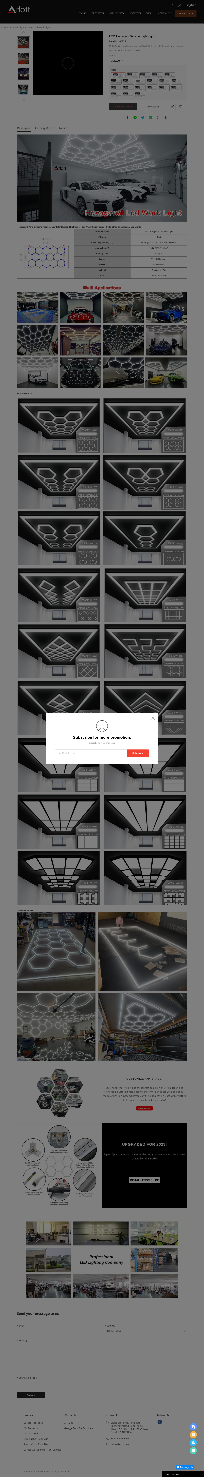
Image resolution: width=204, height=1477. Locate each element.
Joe (193, 1426)
